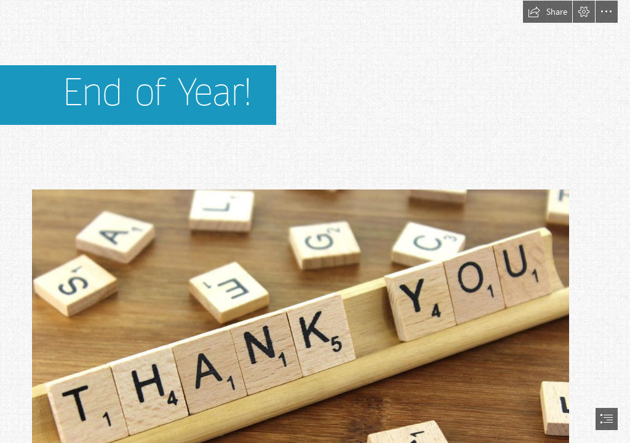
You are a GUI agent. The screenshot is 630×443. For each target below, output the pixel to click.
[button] (547, 12)
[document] (315, 221)
